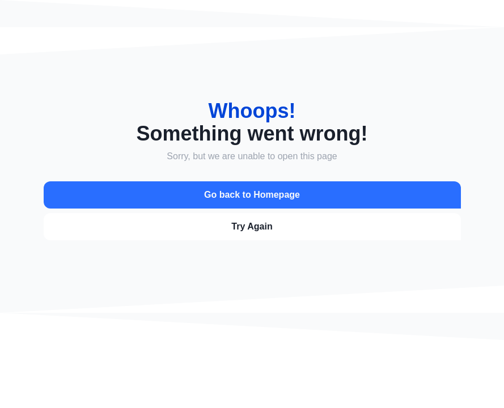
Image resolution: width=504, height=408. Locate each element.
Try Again (251, 226)
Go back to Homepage (252, 194)
